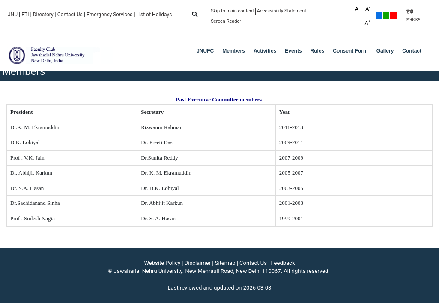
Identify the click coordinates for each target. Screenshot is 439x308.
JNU (13, 15)
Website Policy (162, 263)
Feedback (283, 263)
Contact (411, 51)
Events (293, 51)
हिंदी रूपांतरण (413, 15)
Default (379, 15)
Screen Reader (226, 21)
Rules (318, 51)
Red (393, 15)
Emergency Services (110, 15)
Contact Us (70, 15)
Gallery (385, 51)
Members (233, 51)
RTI (25, 15)
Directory (43, 15)
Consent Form (350, 51)
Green (386, 15)
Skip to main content (232, 11)
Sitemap (225, 263)
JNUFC (205, 51)
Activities (265, 51)
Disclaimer (198, 263)
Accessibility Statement (281, 11)
